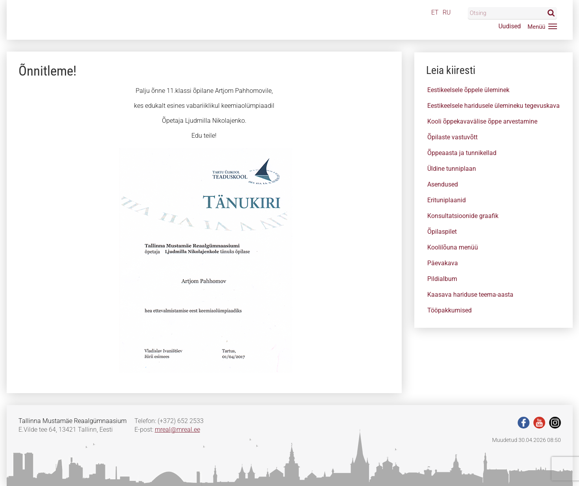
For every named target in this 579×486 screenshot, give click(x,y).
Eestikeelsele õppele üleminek (468, 90)
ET (435, 12)
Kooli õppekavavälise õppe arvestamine (482, 121)
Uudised (509, 26)
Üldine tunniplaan (451, 168)
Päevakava (442, 263)
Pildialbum (442, 279)
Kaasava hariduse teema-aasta (470, 294)
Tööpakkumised (449, 310)
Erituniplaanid (446, 200)
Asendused (442, 184)
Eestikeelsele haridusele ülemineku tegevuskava (493, 105)
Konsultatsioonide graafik (462, 216)
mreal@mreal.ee (177, 429)
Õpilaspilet (442, 231)
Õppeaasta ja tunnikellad (461, 153)
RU (447, 12)
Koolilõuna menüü (452, 247)
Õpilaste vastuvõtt (452, 137)
